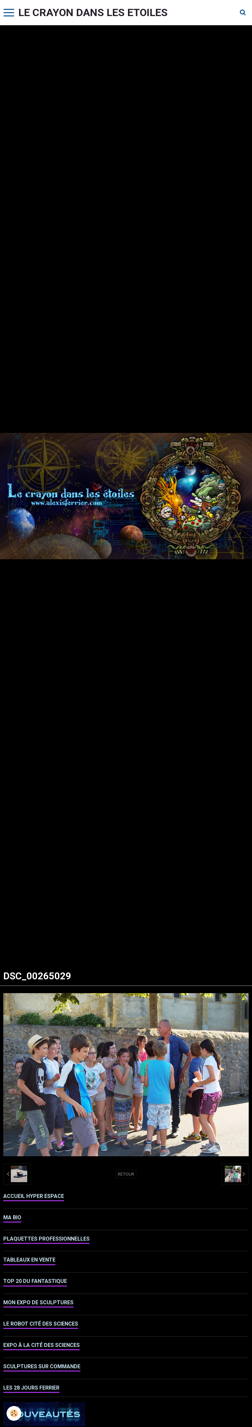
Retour (126, 1174)
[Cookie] (14, 1413)
